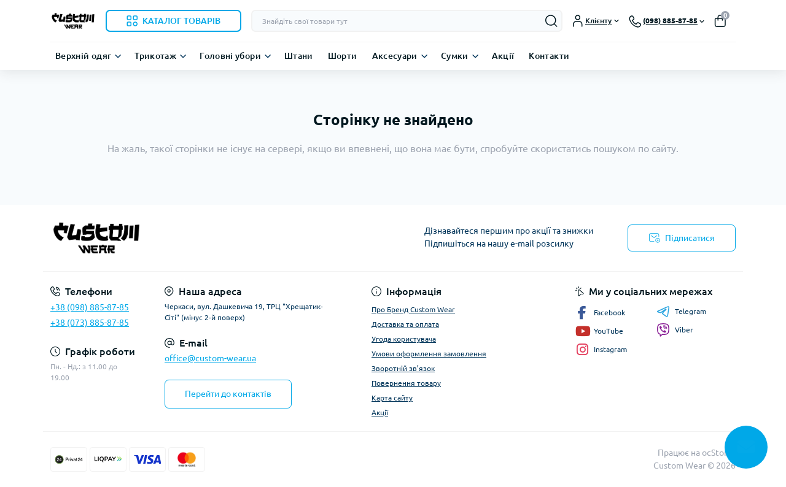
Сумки (455, 56)
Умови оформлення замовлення (429, 354)
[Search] (551, 21)
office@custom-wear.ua (210, 358)
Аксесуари (395, 56)
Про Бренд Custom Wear (413, 309)
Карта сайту (392, 398)
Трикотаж (155, 56)
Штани (298, 56)
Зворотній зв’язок (403, 368)
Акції (503, 56)
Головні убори (230, 56)
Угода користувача (404, 339)
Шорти (342, 56)
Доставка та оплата (405, 324)
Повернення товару (406, 383)
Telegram (681, 311)
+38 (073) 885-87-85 (89, 323)
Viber (674, 330)
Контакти (549, 56)
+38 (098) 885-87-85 (89, 307)
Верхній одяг (83, 56)
